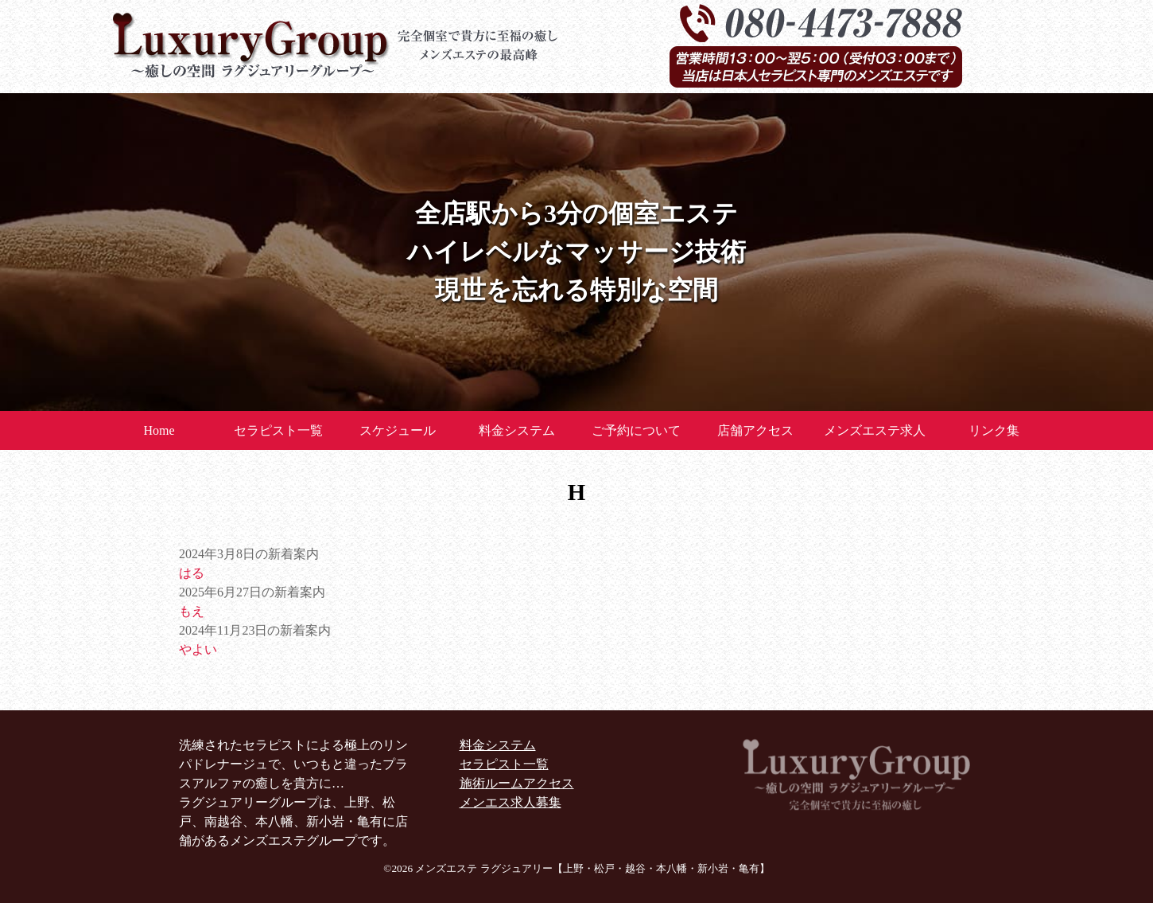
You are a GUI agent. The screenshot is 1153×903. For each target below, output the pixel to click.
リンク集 (994, 430)
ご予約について (636, 430)
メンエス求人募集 (510, 802)
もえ (191, 611)
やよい (198, 649)
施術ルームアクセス (517, 783)
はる (191, 573)
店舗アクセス (755, 430)
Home (158, 430)
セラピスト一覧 (278, 430)
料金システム (517, 430)
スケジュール (397, 430)
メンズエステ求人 (875, 430)
